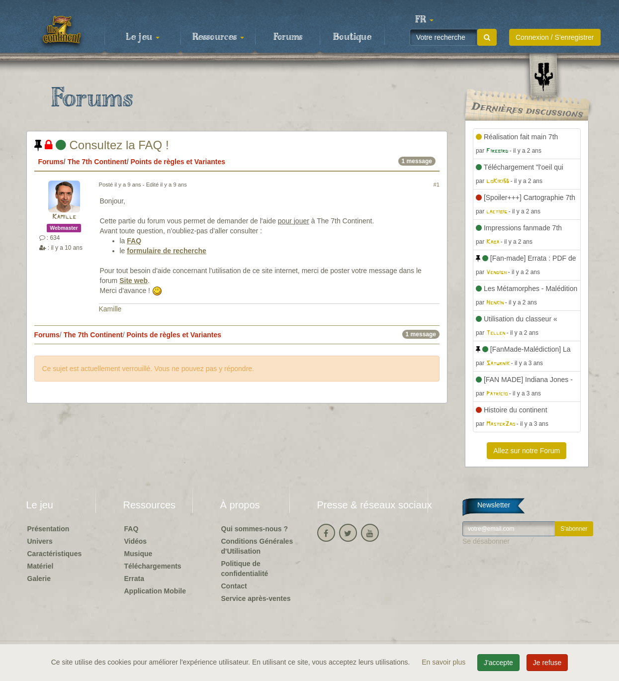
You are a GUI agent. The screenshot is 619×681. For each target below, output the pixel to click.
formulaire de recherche (166, 251)
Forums (287, 37)
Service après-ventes (256, 598)
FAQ (134, 241)
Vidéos (135, 541)
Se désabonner (486, 541)
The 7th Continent (97, 162)
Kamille (64, 217)
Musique (138, 554)
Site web (133, 281)
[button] (424, 19)
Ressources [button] (218, 37)
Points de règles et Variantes (177, 162)
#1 (437, 185)
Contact (234, 586)
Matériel (40, 566)
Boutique (352, 37)
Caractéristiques (54, 554)
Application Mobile (155, 591)
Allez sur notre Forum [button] (526, 451)
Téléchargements (152, 566)
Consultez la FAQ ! (101, 145)
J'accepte (498, 663)
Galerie (39, 579)
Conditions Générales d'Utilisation (257, 546)
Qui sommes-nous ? (254, 529)
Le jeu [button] (143, 37)
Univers (40, 541)
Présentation (48, 529)
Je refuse (547, 663)
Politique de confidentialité (244, 569)
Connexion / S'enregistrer (555, 37)
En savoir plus (444, 662)
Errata (134, 579)
